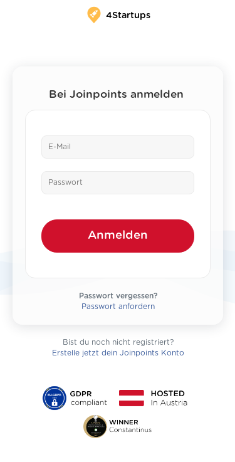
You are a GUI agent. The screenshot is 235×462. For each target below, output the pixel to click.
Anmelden (118, 235)
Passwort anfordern (118, 306)
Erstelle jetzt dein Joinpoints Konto (118, 353)
